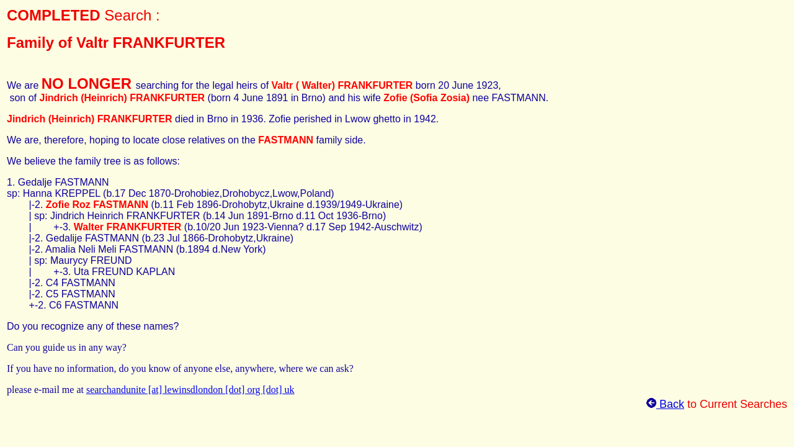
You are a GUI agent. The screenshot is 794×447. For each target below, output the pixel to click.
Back (665, 404)
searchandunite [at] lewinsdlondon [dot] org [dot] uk (190, 389)
